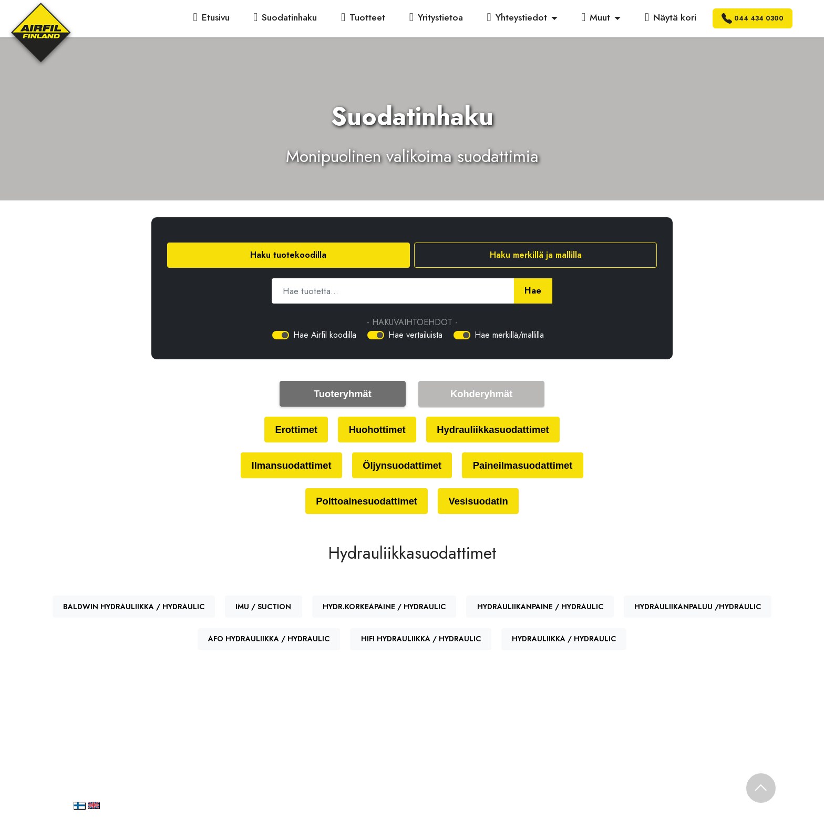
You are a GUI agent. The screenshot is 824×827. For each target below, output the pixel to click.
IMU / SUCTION (263, 609)
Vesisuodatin (480, 503)
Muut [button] (595, 17)
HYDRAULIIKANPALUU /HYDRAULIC (697, 609)
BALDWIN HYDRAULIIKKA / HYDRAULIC (133, 609)
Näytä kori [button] (670, 17)
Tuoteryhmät (343, 393)
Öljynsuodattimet (401, 466)
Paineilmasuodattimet (526, 466)
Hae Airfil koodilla (324, 335)
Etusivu (211, 17)
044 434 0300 (753, 18)
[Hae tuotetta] (393, 291)
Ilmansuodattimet (287, 466)
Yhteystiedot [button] (517, 17)
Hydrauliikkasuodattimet (495, 430)
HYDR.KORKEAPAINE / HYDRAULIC (384, 609)
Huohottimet (375, 430)
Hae (532, 291)
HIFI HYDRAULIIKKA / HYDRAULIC (421, 641)
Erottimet (292, 430)
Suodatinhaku (285, 17)
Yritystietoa (436, 17)
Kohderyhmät (481, 393)
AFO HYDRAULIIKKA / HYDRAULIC (268, 641)
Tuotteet (363, 17)
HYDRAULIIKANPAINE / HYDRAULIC (540, 609)
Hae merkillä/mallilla (509, 335)
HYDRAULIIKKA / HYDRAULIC (564, 641)
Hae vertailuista (415, 335)
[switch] (280, 335)
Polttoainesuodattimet (365, 503)
